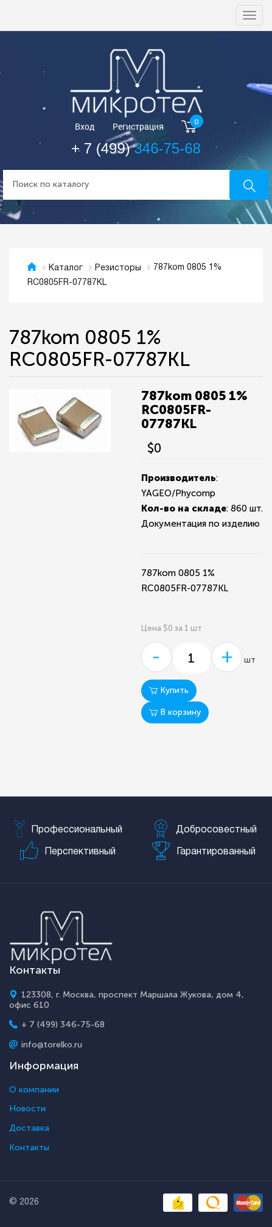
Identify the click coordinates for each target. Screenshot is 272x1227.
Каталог (66, 268)
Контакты (29, 1148)
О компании (34, 1090)
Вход (85, 127)
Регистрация (138, 127)
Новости (27, 1109)
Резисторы (118, 268)
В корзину (175, 712)
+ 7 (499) (136, 148)
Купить (169, 690)
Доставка (29, 1128)
